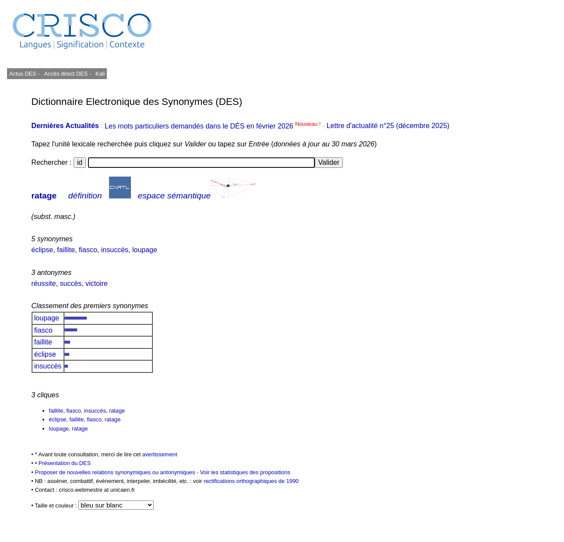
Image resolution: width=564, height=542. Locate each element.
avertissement (159, 454)
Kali (100, 73)
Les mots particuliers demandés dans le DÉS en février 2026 (213, 126)
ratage (44, 195)
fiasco (88, 250)
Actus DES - (24, 73)
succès (71, 283)
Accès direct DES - (67, 73)
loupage (144, 250)
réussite (44, 283)
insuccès (114, 250)
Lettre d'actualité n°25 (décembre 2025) (388, 126)
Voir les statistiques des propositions (245, 472)
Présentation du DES (65, 463)
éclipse (42, 250)
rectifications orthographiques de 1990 (251, 481)
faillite (66, 250)
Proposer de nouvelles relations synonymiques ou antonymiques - (117, 472)
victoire (96, 283)
